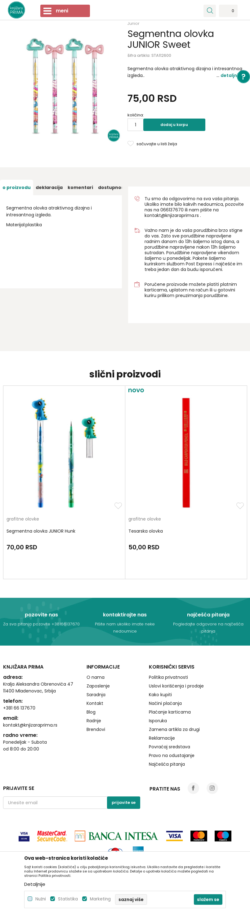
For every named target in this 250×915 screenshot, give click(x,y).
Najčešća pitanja (167, 764)
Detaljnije (231, 75)
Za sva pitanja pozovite (27, 624)
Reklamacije (162, 738)
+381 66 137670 (19, 708)
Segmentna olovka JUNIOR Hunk (41, 531)
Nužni (40, 899)
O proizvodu (16, 187)
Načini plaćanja (165, 703)
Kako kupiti (160, 695)
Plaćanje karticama (170, 712)
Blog (91, 712)
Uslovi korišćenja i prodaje (176, 686)
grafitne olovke (23, 519)
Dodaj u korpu (174, 124)
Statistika (68, 899)
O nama (96, 677)
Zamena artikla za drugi (174, 729)
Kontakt (95, 703)
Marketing (100, 899)
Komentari (80, 187)
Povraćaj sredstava (169, 747)
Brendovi (96, 729)
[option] (16, 187)
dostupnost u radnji (121, 187)
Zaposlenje (98, 686)
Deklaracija (49, 187)
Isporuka (158, 721)
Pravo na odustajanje (171, 755)
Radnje (94, 721)
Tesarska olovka (145, 531)
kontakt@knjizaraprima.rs (172, 215)
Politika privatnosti (168, 677)
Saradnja (96, 695)
